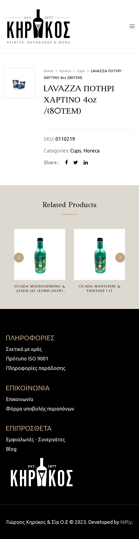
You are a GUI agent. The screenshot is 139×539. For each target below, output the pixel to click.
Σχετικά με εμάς (24, 349)
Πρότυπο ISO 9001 (27, 358)
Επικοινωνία (19, 399)
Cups (81, 71)
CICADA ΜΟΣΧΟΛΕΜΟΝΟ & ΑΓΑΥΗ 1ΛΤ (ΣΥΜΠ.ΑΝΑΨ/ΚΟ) (39, 290)
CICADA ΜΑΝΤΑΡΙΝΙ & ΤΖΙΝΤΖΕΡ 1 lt (100, 288)
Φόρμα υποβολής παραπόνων (40, 408)
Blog (11, 449)
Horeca (65, 71)
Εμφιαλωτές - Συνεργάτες (35, 439)
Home (48, 71)
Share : (51, 162)
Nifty (126, 522)
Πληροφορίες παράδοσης (35, 368)
